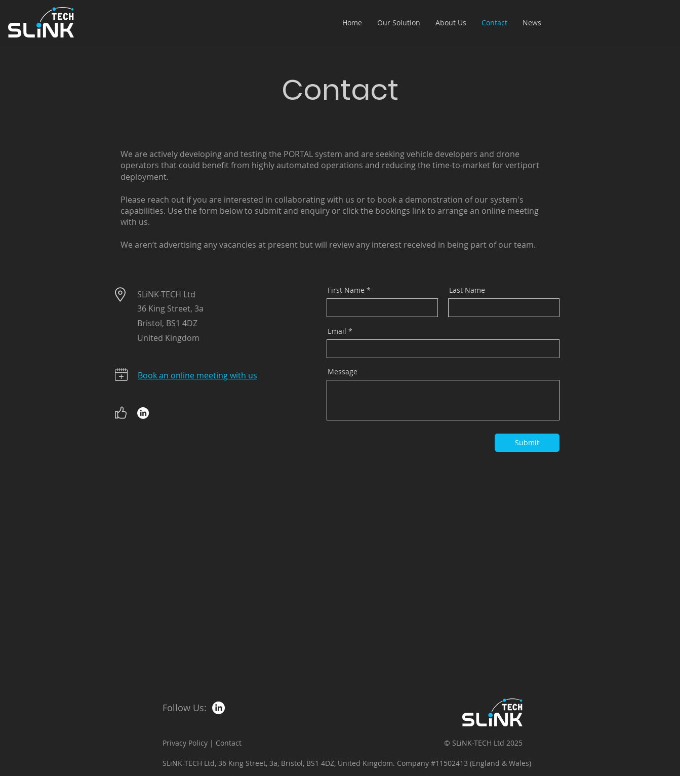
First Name (346, 290)
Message (342, 371)
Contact (229, 743)
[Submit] (527, 443)
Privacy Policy (185, 743)
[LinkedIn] (143, 413)
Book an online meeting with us (197, 375)
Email (337, 331)
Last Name (467, 290)
